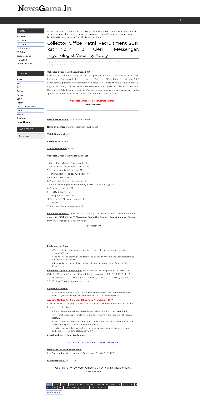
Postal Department (26, 106)
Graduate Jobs (24, 56)
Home (50, 31)
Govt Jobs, (107, 61)
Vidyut (20, 114)
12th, (61, 61)
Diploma (109, 31)
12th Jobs (21, 44)
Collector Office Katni (92, 31)
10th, (57, 61)
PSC (19, 87)
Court (19, 99)
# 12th (64, 384)
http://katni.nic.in (120, 311)
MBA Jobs (22, 60)
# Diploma (115, 384)
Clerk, (70, 61)
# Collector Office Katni (97, 384)
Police (20, 95)
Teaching (21, 118)
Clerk (19, 110)
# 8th (72, 384)
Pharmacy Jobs (24, 63)
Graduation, (117, 61)
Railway (20, 91)
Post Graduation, (70, 64)
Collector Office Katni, (83, 61)
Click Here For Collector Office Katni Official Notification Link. (93, 367)
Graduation (133, 31)
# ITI (60, 387)
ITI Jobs (21, 52)
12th (64, 31)
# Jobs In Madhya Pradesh (76, 387)
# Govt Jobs (128, 384)
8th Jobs (21, 36)
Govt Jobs (120, 31)
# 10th (56, 384)
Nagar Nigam (23, 122)
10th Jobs (21, 40)
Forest (20, 103)
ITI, (124, 61)
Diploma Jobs (23, 48)
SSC (19, 83)
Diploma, (98, 61)
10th (57, 31)
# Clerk (80, 384)
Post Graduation (86, 34)
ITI (51, 34)
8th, (65, 61)
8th (70, 31)
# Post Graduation (99, 387)
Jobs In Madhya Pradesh (65, 34)
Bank (19, 79)
